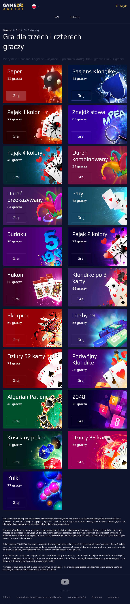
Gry (17, 30)
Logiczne (38, 59)
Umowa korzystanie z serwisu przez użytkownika (39, 597)
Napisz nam (113, 597)
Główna (7, 30)
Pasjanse (52, 59)
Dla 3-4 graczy (114, 59)
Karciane (24, 59)
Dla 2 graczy (94, 59)
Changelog (97, 597)
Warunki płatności (77, 597)
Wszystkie (10, 59)
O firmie (7, 597)
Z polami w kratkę (72, 59)
